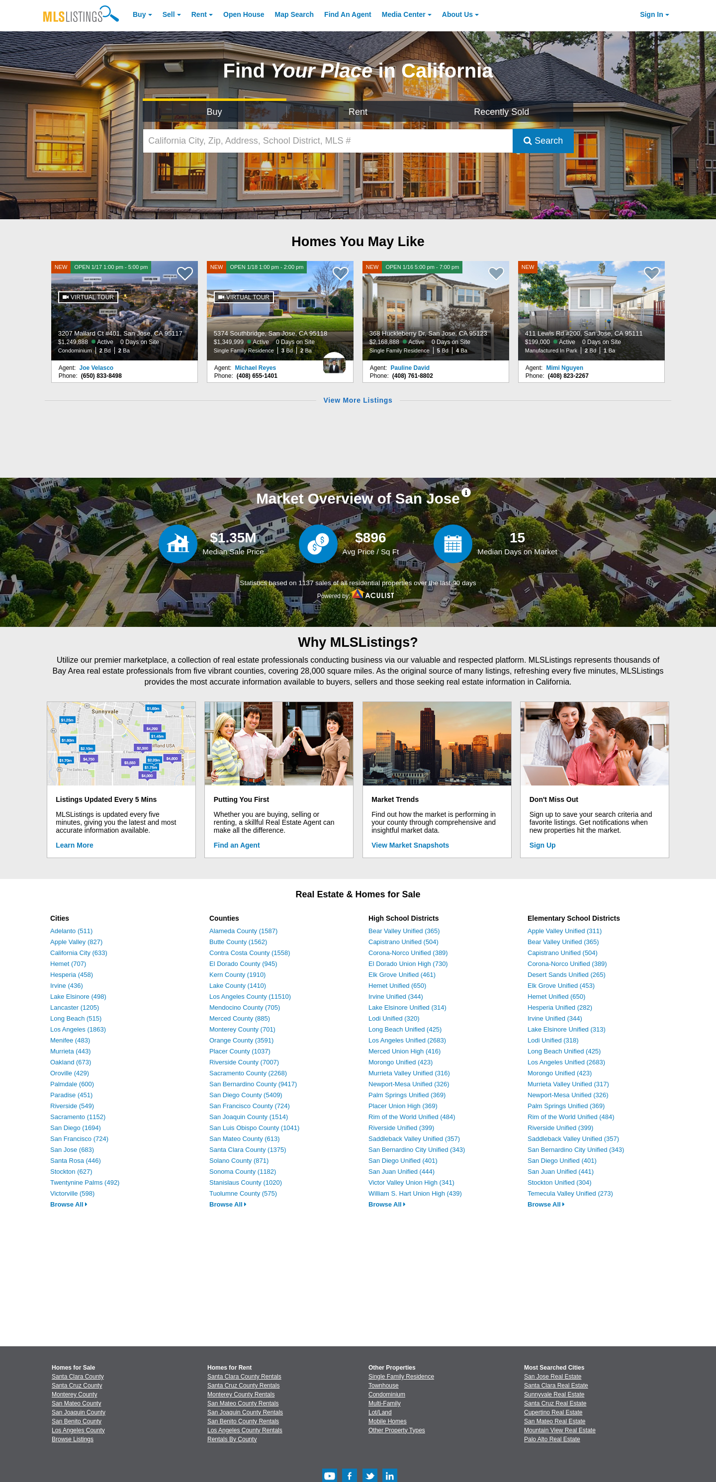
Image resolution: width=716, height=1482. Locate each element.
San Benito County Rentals (243, 1421)
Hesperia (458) (71, 974)
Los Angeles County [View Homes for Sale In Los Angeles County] (78, 1430)
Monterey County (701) (242, 1029)
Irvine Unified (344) (395, 996)
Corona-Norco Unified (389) (408, 953)
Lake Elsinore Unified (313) (567, 1029)
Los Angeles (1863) (78, 1029)
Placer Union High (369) (403, 1106)
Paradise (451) (71, 1095)
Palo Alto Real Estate (552, 1439)
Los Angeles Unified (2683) (407, 1040)
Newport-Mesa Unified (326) (408, 1084)
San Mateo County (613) (244, 1138)
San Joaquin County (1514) (248, 1117)
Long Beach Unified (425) (405, 1029)
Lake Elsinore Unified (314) (407, 1007)
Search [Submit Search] (543, 141)
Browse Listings (72, 1439)
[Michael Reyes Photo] (334, 360)
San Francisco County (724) (249, 1106)
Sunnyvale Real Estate (554, 1394)
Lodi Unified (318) (553, 1040)
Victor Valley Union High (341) (411, 1182)
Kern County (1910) (237, 974)
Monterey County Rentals (240, 1394)
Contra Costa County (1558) (249, 953)
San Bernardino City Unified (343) (416, 1149)
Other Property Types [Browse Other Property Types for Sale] (396, 1430)
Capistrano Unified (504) (403, 942)
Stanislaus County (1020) (245, 1182)
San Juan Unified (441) (561, 1171)
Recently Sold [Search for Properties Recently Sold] (501, 112)
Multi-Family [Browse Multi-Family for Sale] (384, 1403)
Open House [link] (243, 14)
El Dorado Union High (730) (408, 963)
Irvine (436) (66, 985)
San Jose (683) (72, 1149)
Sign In (651, 14)
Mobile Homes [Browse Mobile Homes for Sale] (387, 1421)
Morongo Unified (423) (400, 1062)
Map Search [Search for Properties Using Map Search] (294, 14)
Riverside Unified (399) (401, 1128)
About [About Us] (457, 14)
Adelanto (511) (71, 931)
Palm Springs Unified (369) (407, 1095)
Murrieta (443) (70, 1051)
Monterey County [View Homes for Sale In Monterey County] (74, 1394)
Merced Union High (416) (404, 1051)
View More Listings (357, 400)
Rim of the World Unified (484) (411, 1117)
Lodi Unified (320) (394, 1018)
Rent (199, 14)
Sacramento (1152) (77, 1117)
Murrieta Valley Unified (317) (568, 1084)
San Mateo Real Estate (554, 1421)
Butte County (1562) (238, 942)
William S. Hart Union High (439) (415, 1193)
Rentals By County (232, 1439)
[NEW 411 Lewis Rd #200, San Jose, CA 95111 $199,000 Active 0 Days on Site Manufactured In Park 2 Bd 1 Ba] (591, 310)
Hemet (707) (68, 963)
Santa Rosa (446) (75, 1160)
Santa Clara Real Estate (556, 1385)
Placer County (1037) (239, 1051)
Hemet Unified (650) (397, 985)
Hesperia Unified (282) (560, 1007)
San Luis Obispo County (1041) (254, 1128)
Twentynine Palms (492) (84, 1182)
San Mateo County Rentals (242, 1403)
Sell (169, 14)
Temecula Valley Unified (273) (570, 1193)
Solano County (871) (238, 1160)
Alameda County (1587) (243, 931)
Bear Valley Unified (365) (404, 931)
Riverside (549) (72, 1106)
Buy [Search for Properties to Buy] (214, 112)
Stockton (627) (71, 1171)
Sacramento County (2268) (248, 1073)
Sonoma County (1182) (242, 1171)
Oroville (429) (69, 1073)
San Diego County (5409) (245, 1095)
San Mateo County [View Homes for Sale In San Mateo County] (76, 1403)
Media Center (404, 14)
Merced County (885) (239, 1018)
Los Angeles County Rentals (244, 1430)
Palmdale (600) (72, 1084)
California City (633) (78, 953)
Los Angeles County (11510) (250, 996)
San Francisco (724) (79, 1138)
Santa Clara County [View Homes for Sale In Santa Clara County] (78, 1376)
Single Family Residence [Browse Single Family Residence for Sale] (401, 1376)
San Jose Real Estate (552, 1376)
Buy (139, 14)
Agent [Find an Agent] (347, 14)
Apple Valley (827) (76, 942)
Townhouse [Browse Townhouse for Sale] (383, 1385)
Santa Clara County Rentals (244, 1376)
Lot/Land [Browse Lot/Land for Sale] (380, 1412)
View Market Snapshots (410, 845)
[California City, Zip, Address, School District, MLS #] (328, 141)
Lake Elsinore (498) (78, 996)
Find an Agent (237, 845)
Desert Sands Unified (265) (567, 974)
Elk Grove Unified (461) (402, 974)
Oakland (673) (70, 1062)
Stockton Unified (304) (560, 1182)
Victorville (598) (72, 1193)
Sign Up (543, 845)
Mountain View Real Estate (560, 1430)
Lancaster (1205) (74, 1007)
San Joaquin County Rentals (245, 1412)
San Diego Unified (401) (403, 1160)
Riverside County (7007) (244, 1062)
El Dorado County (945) (243, 963)
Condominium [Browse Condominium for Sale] (386, 1394)
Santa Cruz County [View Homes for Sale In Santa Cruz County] (77, 1385)
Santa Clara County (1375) (247, 1149)
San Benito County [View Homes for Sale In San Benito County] (76, 1421)
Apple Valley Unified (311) (565, 931)
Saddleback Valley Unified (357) (414, 1138)
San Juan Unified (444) (401, 1171)
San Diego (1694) (75, 1128)
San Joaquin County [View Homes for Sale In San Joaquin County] (78, 1412)
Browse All (69, 1204)
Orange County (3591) (241, 1040)
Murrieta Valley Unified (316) (409, 1073)
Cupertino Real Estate (553, 1412)
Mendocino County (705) (244, 1007)
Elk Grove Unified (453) (561, 985)
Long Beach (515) (75, 1018)
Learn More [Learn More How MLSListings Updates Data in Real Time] (74, 845)
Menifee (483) (70, 1040)
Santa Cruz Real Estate (555, 1403)
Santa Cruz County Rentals (243, 1385)
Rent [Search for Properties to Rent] (358, 112)
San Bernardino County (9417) (253, 1084)
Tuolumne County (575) (243, 1193)
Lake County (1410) (237, 985)
